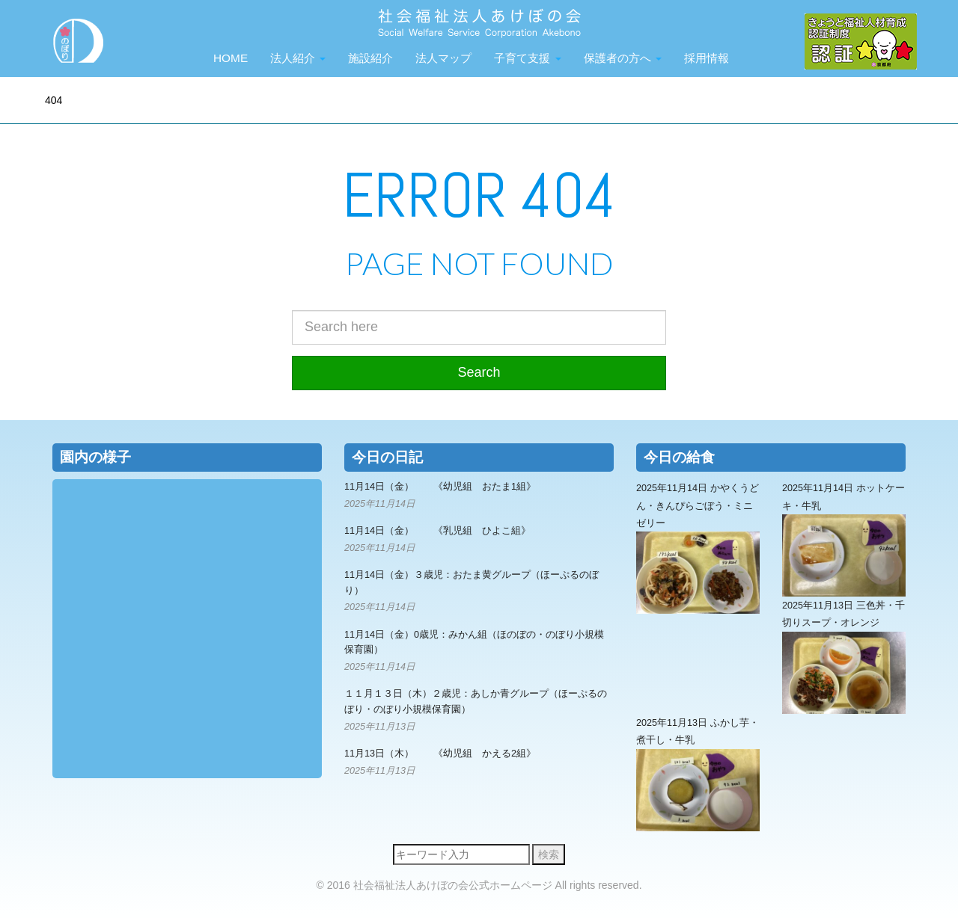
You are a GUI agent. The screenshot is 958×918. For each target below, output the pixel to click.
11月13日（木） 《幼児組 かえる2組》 (440, 753)
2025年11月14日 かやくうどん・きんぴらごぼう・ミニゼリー (698, 548)
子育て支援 (527, 58)
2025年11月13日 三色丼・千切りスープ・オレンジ (844, 657)
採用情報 (706, 58)
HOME (230, 58)
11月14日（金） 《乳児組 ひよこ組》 (437, 531)
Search (478, 372)
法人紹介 (298, 58)
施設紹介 (370, 58)
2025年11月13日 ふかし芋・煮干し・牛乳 (698, 774)
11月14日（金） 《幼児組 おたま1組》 (440, 486)
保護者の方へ (623, 58)
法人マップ (443, 58)
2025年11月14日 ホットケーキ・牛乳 (844, 540)
